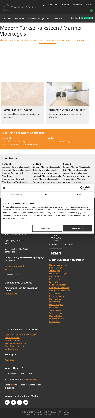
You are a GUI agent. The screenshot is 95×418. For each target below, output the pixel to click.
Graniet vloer (55, 307)
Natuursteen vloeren (58, 265)
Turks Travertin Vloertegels (14, 141)
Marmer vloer (55, 276)
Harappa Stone (55, 299)
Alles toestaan (78, 228)
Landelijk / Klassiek (13, 18)
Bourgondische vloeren (59, 290)
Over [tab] (78, 195)
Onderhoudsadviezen (14, 346)
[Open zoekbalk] (65, 18)
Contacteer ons (11, 349)
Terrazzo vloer (55, 310)
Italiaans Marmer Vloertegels (16, 167)
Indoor (7, 41)
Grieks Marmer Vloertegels (45, 179)
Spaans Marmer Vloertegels (45, 173)
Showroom (77, 4)
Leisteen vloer (55, 268)
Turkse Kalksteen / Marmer (71, 40)
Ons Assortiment (12, 337)
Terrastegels (54, 270)
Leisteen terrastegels (58, 273)
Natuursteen (54, 301)
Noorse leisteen (56, 316)
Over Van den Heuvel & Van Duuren (20, 334)
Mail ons (8, 269)
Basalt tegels (55, 293)
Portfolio (65, 4)
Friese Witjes (54, 282)
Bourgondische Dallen (59, 287)
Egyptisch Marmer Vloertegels (16, 170)
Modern (31, 18)
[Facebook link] (7, 402)
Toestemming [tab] (16, 195)
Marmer (52, 41)
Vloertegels (16, 41)
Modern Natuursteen (30, 41)
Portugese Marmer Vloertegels (46, 182)
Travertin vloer (55, 313)
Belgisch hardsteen (57, 284)
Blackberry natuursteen (59, 296)
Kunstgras (9, 359)
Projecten (43, 18)
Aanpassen (47, 228)
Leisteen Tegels (56, 304)
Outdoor (57, 18)
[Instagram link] (19, 402)
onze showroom (31, 379)
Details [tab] (47, 195)
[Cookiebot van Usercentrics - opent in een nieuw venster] (82, 188)
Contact (89, 4)
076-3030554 (50, 4)
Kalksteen (44, 41)
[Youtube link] (25, 402)
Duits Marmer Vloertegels (44, 170)
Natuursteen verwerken (15, 343)
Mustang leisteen (56, 318)
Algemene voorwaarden (15, 266)
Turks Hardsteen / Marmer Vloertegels (20, 144)
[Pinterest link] (13, 402)
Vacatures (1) (11, 293)
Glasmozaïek (54, 321)
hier (13, 384)
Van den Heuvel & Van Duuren (24, 7)
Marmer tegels (55, 279)
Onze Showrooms (12, 340)
